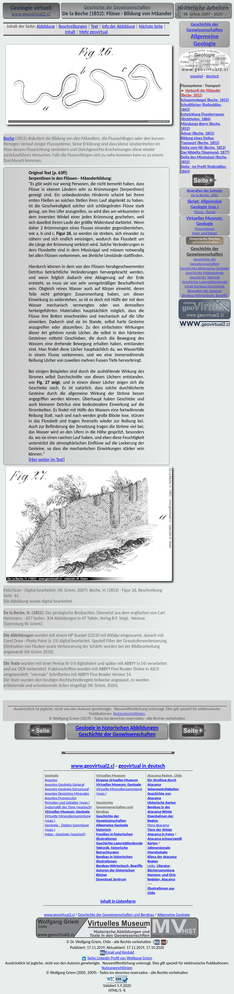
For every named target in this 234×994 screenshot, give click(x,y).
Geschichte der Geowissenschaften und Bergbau (116, 914)
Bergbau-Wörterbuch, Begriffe (204, 295)
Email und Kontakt (119, 952)
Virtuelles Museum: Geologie (204, 220)
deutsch (212, 76)
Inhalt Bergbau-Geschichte (204, 286)
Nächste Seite (151, 26)
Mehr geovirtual (93, 32)
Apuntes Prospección (60, 798)
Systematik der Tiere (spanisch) (68, 807)
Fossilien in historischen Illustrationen (114, 836)
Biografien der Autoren (204, 291)
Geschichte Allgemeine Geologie (204, 268)
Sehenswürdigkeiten (163, 789)
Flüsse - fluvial (204, 212)
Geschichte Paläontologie (205, 272)
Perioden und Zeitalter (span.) (67, 802)
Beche (9, 138)
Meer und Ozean (204, 233)
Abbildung (46, 26)
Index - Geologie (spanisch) (65, 834)
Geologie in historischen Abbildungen (117, 728)
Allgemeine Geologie (173, 914)
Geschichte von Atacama (159, 795)
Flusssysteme (204, 228)
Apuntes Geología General (64, 784)
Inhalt (70, 32)
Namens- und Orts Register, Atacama (161, 876)
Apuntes (51, 780)
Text (94, 26)
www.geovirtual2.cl (92, 766)
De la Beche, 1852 (204, 195)
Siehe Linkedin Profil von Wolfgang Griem (117, 958)
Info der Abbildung (118, 26)
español (196, 76)
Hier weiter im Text (46, 459)
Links (151, 865)
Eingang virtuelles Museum (117, 780)
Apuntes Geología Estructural (67, 789)
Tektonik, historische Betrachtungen (112, 849)
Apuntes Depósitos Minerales (67, 793)
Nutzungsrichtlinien (129, 713)
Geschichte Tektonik (205, 277)
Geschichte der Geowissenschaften (204, 261)
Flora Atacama (158, 825)
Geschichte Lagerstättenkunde (204, 282)
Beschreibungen (73, 26)
